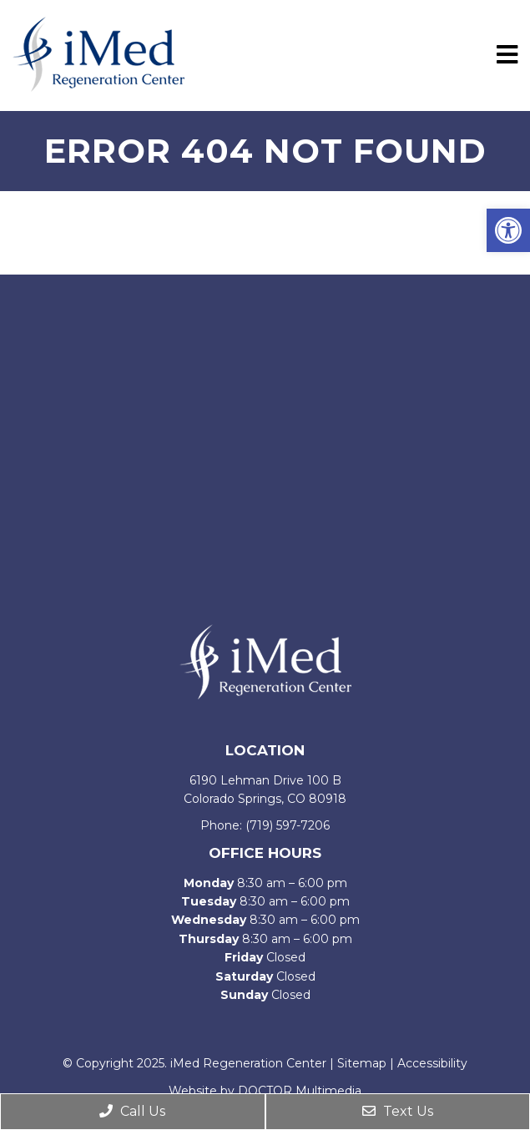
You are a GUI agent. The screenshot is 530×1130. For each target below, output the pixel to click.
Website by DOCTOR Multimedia (265, 1090)
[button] (508, 230)
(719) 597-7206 (287, 825)
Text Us (397, 1111)
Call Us (132, 1111)
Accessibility (432, 1063)
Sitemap (361, 1063)
